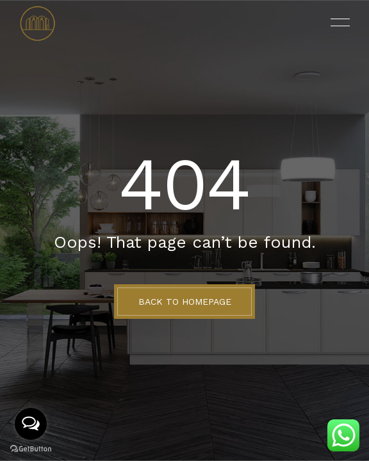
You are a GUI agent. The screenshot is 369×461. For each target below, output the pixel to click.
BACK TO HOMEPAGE (184, 301)
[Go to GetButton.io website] (30, 448)
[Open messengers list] (31, 424)
